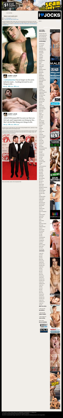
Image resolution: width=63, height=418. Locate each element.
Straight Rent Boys (42, 226)
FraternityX (41, 128)
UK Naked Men (16, 23)
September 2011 (42, 301)
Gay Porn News (41, 137)
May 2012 (40, 289)
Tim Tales (40, 234)
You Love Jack (41, 249)
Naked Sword (41, 188)
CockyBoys (41, 89)
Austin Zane (41, 55)
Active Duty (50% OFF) (43, 35)
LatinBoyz (40, 163)
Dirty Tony (40, 102)
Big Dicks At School (42, 69)
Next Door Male (41, 191)
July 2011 (40, 304)
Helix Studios (41, 146)
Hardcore (40, 145)
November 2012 (41, 280)
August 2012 (41, 285)
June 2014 (41, 254)
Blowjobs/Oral (41, 75)
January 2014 (41, 262)
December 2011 (41, 297)
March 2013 (41, 274)
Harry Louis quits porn (10, 16)
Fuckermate (41, 134)
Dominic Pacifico (42, 107)
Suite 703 (40, 228)
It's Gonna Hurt (41, 155)
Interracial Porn (41, 154)
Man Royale (41, 169)
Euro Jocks (41, 116)
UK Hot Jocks (41, 238)
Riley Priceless (41, 205)
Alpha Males (41, 51)
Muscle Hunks (41, 184)
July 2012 (40, 286)
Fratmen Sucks (41, 131)
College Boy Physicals (43, 92)
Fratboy (40, 126)
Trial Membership (42, 237)
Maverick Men (41, 175)
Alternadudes (41, 52)
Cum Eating (41, 96)
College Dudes (41, 93)
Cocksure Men (41, 87)
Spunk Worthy (41, 220)
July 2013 (40, 268)
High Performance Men (43, 148)
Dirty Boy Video (41, 101)
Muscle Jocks (41, 185)
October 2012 (41, 282)
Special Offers (41, 216)
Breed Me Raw (41, 78)
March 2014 (41, 259)
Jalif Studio (41, 157)
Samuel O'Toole (41, 208)
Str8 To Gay (41, 225)
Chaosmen (41, 84)
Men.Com (40, 182)
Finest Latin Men (42, 123)
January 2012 (41, 295)
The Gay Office (41, 231)
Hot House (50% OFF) (43, 39)
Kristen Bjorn (26, 23)
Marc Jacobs (11, 19)
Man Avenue (41, 167)
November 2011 (41, 298)
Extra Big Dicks (41, 120)
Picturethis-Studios (42, 196)
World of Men (41, 246)
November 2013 (41, 265)
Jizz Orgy (40, 158)
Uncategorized (41, 240)
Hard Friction (41, 143)
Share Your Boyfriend (42, 211)
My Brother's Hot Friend (43, 187)
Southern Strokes (42, 214)
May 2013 (40, 271)
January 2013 (41, 277)
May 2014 (40, 256)
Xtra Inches (41, 247)
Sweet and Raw (41, 229)
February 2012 (41, 294)
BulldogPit (41, 83)
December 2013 (41, 263)
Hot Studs (40, 152)
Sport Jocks (41, 217)
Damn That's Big (42, 99)
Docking (40, 104)
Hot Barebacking (42, 149)
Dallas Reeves (41, 98)
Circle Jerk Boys (42, 86)
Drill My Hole (41, 110)
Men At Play (21, 23)
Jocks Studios (41, 160)
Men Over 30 (41, 181)
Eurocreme (41, 117)
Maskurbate (41, 173)
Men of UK (41, 179)
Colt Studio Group (42, 95)
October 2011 (41, 300)
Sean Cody (41, 210)
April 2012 (41, 291)
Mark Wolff (41, 172)
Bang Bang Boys (42, 60)
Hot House (41, 151)
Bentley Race (6, 24)
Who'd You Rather (42, 244)
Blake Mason (41, 72)
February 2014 (41, 260)
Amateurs (40, 54)
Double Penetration (42, 108)
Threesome (41, 232)
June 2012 (41, 288)
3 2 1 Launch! (41, 45)
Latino (40, 164)
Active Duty (41, 46)
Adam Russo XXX (42, 48)
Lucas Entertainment (33, 23)
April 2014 (41, 257)
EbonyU (40, 113)
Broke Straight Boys (42, 80)
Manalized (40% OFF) (42, 33)
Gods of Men (41, 140)
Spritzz (40, 219)
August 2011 (41, 303)
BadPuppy (41, 58)
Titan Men (40, 235)
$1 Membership (41, 43)
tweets (17, 19)
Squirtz (40, 222)
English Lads (41, 114)
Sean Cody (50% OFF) (43, 38)
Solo (40, 213)
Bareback (40, 61)
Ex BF (40, 119)
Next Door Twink (42, 193)
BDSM (40, 63)
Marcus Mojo (41, 170)
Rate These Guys (42, 202)
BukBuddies (41, 81)
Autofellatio (41, 57)
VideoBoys (41, 243)
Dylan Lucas (41, 111)
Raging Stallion (41, 199)
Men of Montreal (42, 178)
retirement (14, 19)
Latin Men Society (42, 161)
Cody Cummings (42, 90)
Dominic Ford (41, 105)
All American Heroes (42, 49)
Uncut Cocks (41, 241)
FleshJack (41, 125)
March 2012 (41, 292)
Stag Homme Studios (42, 223)
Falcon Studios (41, 122)
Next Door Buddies (42, 190)
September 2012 (42, 283)
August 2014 (41, 253)
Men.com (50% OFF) (42, 36)
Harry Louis (7, 19)
